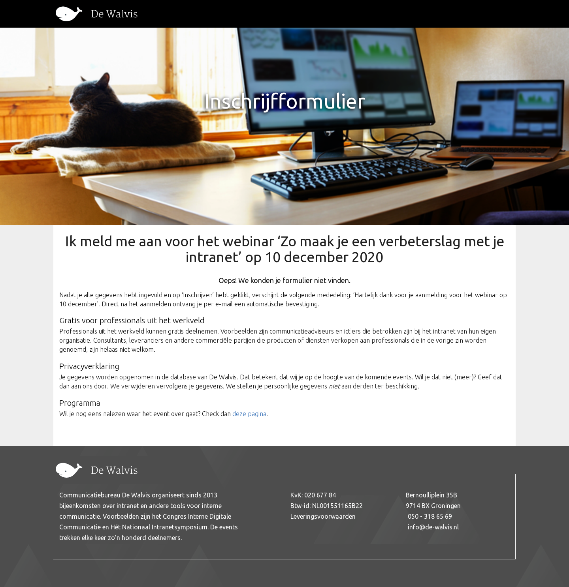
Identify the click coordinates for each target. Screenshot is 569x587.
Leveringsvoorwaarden (323, 516)
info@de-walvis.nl (433, 527)
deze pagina (249, 413)
